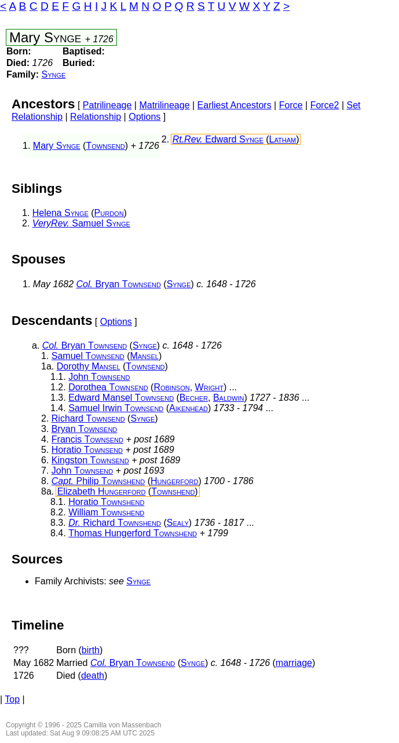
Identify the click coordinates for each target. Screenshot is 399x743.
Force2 (324, 105)
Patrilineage (107, 105)
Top (12, 699)
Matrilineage (164, 105)
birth (91, 650)
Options (144, 117)
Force (291, 105)
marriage (294, 663)
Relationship (95, 117)
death (92, 675)
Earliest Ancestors (234, 105)
